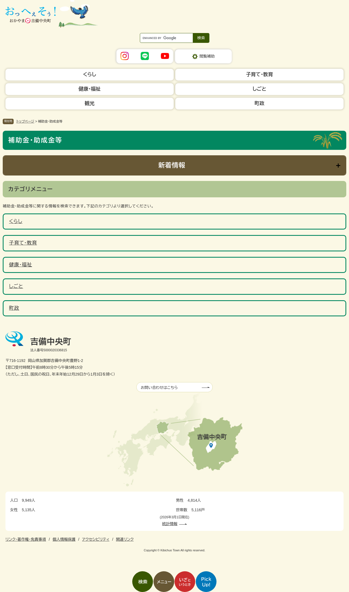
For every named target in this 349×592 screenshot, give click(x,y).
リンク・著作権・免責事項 (25, 539)
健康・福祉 (20, 264)
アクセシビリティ (95, 539)
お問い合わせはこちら (159, 387)
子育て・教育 (23, 243)
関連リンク (125, 539)
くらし (15, 221)
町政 (14, 308)
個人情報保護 (64, 539)
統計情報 (169, 524)
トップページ (25, 121)
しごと (16, 286)
